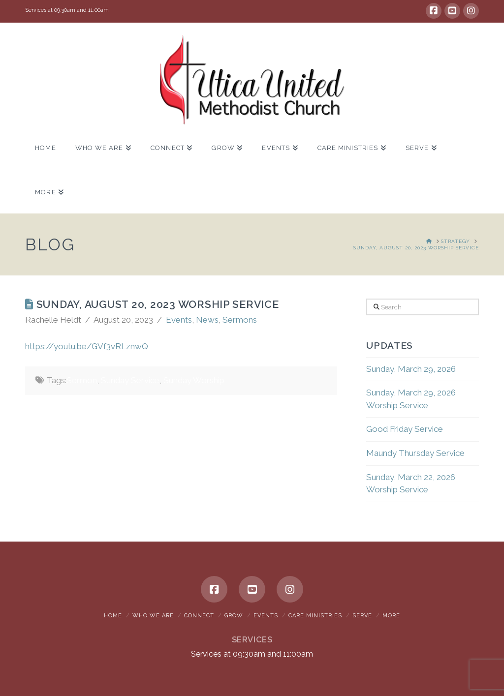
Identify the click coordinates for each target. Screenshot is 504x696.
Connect (199, 615)
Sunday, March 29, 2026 (411, 369)
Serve (362, 615)
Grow (233, 615)
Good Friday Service (404, 429)
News (207, 320)
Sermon (81, 380)
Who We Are (153, 615)
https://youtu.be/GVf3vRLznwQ (86, 346)
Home (113, 615)
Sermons (239, 320)
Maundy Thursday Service (415, 453)
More (391, 615)
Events (179, 320)
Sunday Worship (193, 380)
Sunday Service (130, 380)
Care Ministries (315, 615)
